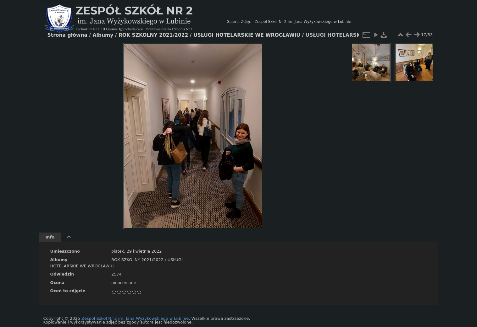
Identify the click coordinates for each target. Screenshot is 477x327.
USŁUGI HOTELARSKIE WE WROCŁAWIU (246, 35)
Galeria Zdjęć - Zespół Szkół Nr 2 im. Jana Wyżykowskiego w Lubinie (289, 21)
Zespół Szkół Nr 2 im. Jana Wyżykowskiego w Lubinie (135, 318)
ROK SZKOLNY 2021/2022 (137, 259)
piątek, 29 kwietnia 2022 (136, 251)
